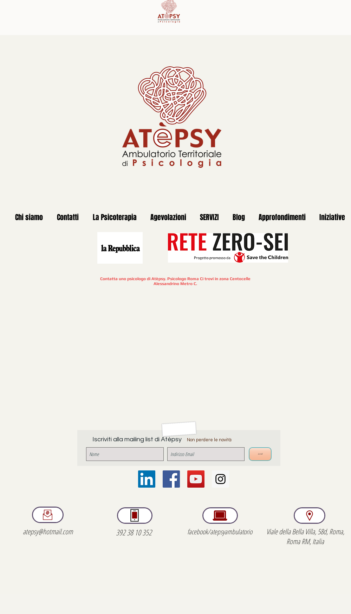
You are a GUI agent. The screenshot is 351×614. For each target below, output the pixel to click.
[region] (48, 515)
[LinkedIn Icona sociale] (146, 479)
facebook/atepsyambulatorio (219, 531)
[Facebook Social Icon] (171, 479)
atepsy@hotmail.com (48, 531)
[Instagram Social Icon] (220, 479)
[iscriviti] (260, 454)
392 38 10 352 (134, 532)
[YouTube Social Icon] (195, 479)
